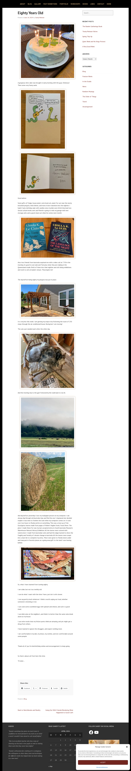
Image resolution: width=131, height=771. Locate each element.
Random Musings (88, 91)
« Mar (50, 766)
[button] (127, 747)
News (84, 86)
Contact (100, 4)
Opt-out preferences (102, 767)
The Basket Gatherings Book (92, 26)
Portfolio (64, 4)
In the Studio (86, 81)
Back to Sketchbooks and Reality (29, 710)
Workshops (75, 4)
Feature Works (87, 76)
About (22, 4)
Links (92, 4)
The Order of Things (89, 97)
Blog (30, 4)
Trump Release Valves (90, 31)
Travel (84, 102)
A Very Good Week (88, 46)
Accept (103, 762)
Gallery (37, 4)
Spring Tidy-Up (87, 36)
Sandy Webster (39, 17)
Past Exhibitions (50, 4)
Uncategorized (87, 107)
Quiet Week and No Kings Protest (93, 41)
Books (85, 4)
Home (109, 4)
